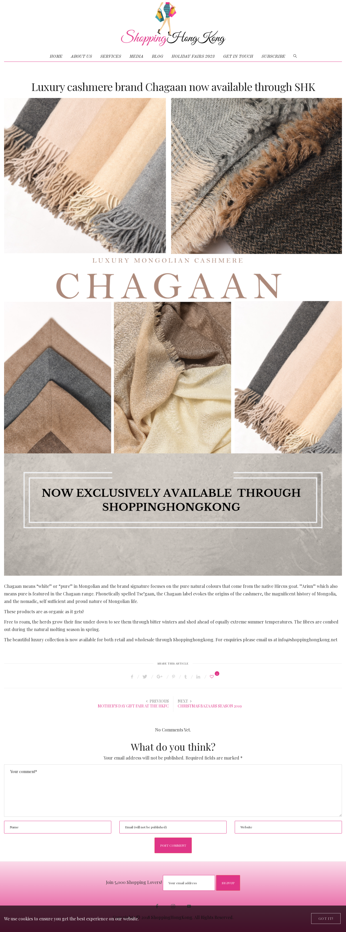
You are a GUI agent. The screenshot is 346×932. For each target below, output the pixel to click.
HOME (56, 57)
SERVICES (110, 57)
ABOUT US (81, 57)
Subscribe (273, 57)
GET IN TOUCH (238, 57)
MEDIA (136, 57)
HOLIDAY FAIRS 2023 (193, 57)
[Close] (326, 918)
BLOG (157, 57)
